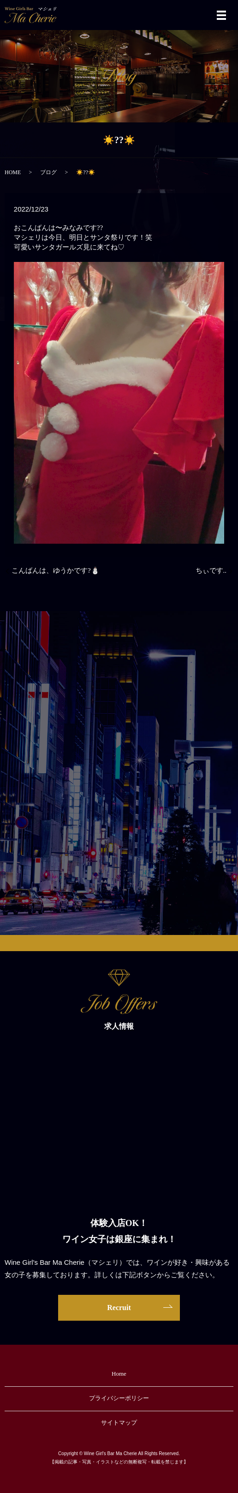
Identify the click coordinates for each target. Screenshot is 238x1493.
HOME (13, 172)
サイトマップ (119, 1422)
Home (119, 1373)
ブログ (48, 172)
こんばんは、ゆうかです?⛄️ (56, 570)
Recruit (119, 1307)
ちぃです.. (211, 570)
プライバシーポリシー (119, 1398)
